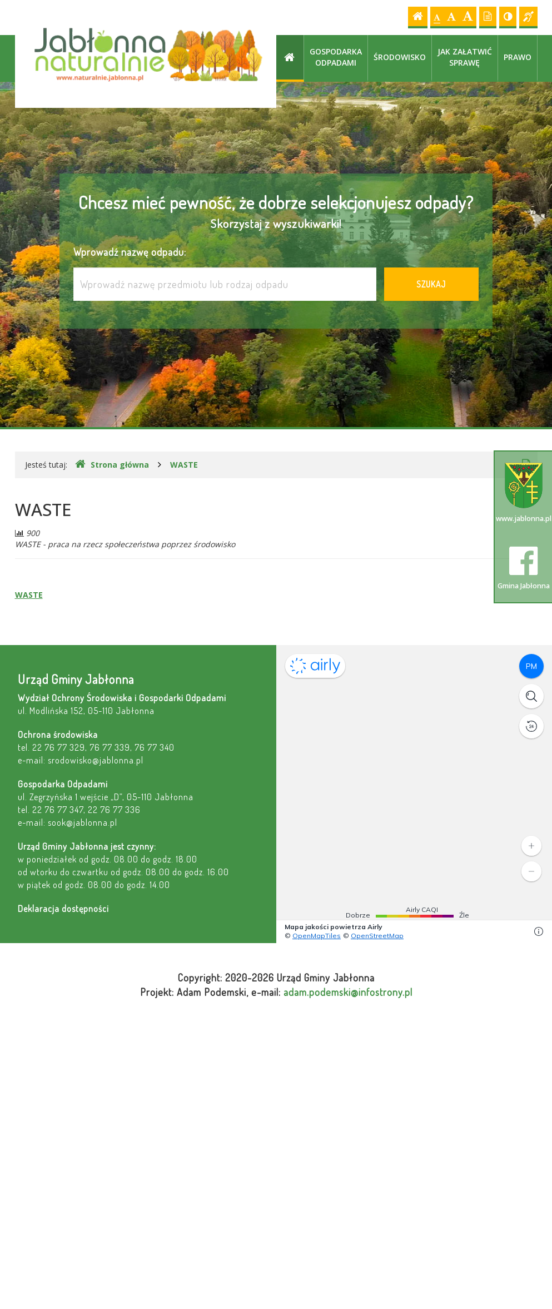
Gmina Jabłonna (524, 568)
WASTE (184, 464)
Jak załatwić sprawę (464, 57)
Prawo (517, 57)
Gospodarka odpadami (336, 57)
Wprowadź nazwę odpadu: (129, 251)
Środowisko (400, 57)
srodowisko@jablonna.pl (95, 760)
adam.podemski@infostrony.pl (348, 991)
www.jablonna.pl (523, 493)
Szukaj (431, 284)
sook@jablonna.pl (82, 822)
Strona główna (112, 464)
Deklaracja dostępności (63, 908)
